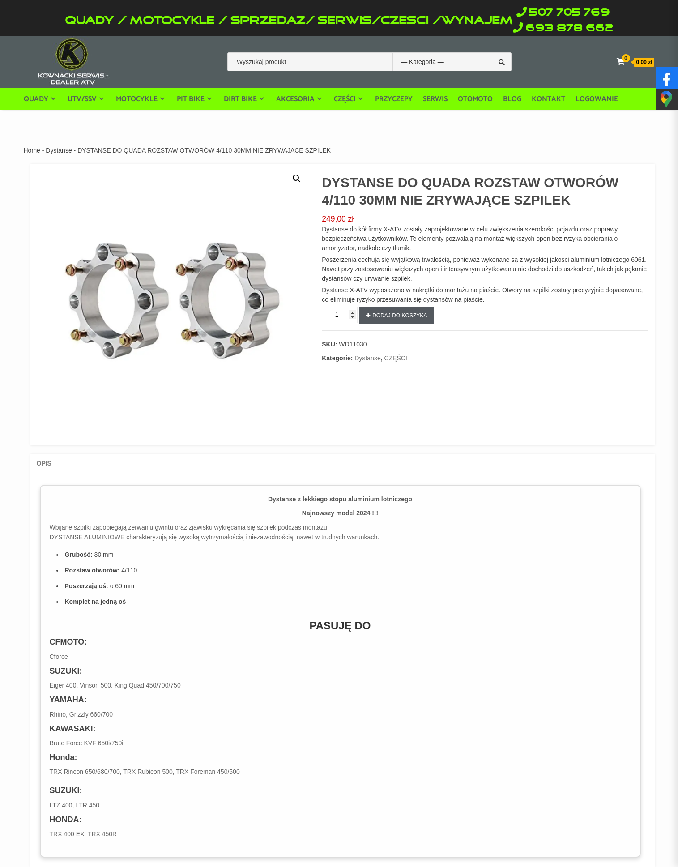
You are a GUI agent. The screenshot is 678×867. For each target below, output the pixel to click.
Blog (512, 99)
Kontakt (548, 99)
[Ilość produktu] (340, 315)
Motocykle (137, 98)
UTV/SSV (82, 98)
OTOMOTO (475, 99)
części (345, 98)
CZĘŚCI (395, 358)
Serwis (435, 99)
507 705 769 (569, 13)
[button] (297, 179)
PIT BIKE (191, 98)
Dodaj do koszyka (399, 315)
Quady (36, 98)
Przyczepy (394, 99)
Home (32, 150)
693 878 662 (569, 28)
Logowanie (597, 99)
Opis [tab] (44, 463)
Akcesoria (295, 98)
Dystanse (59, 150)
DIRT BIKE (240, 98)
